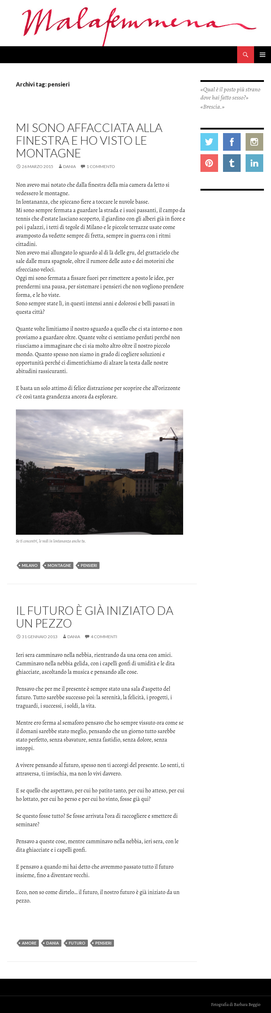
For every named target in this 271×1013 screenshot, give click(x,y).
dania (52, 943)
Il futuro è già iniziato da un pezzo (94, 616)
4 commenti (104, 636)
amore (29, 943)
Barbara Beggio (247, 1004)
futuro (77, 943)
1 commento (100, 166)
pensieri (89, 565)
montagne (59, 565)
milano (30, 565)
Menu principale (262, 54)
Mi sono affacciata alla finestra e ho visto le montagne (89, 140)
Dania (69, 166)
